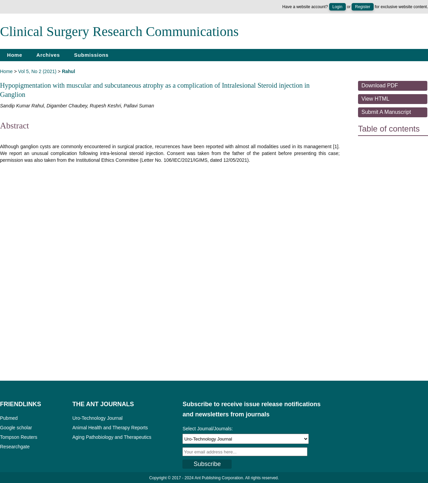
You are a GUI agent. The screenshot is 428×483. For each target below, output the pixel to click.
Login (337, 6)
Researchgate (15, 446)
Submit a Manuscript (386, 112)
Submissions (91, 55)
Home (14, 55)
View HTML (375, 99)
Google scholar (16, 427)
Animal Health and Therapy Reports (110, 427)
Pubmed (9, 418)
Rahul (68, 71)
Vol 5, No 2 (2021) (37, 71)
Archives (48, 55)
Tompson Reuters (18, 437)
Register (362, 6)
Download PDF (379, 85)
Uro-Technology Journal (97, 418)
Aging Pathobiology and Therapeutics (111, 437)
